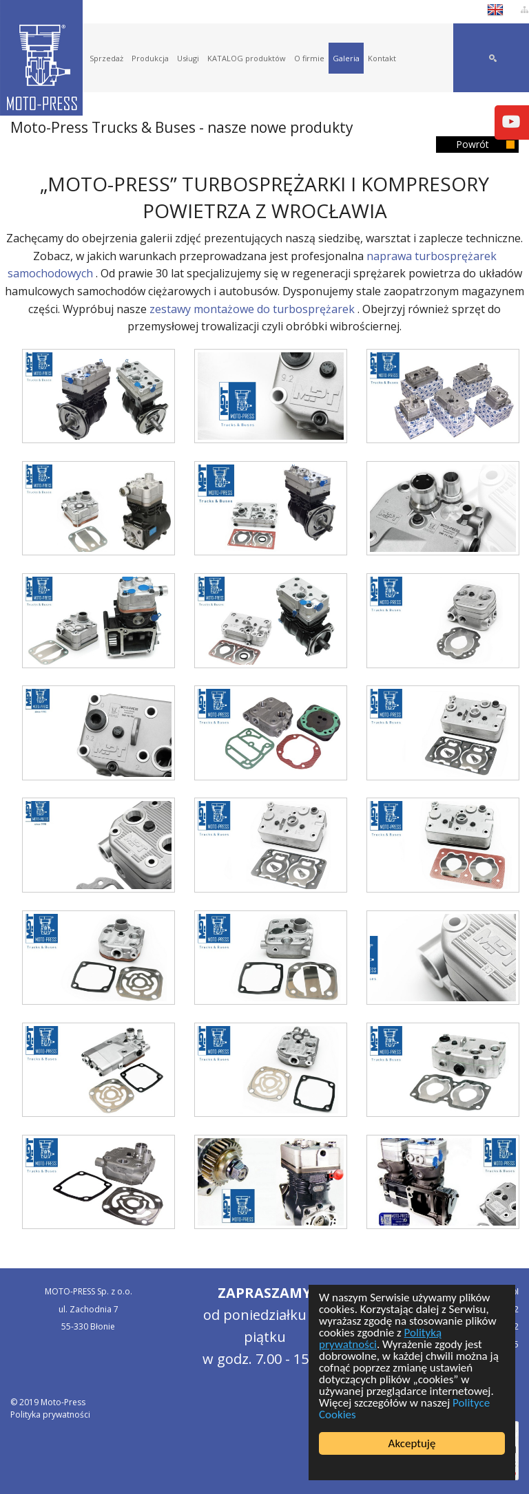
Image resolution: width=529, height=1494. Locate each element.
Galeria (346, 58)
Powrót (472, 144)
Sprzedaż (106, 58)
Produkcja (150, 58)
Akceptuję (412, 1443)
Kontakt (382, 58)
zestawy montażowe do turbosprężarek (252, 309)
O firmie (309, 58)
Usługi (188, 58)
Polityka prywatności (50, 1414)
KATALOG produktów (246, 58)
